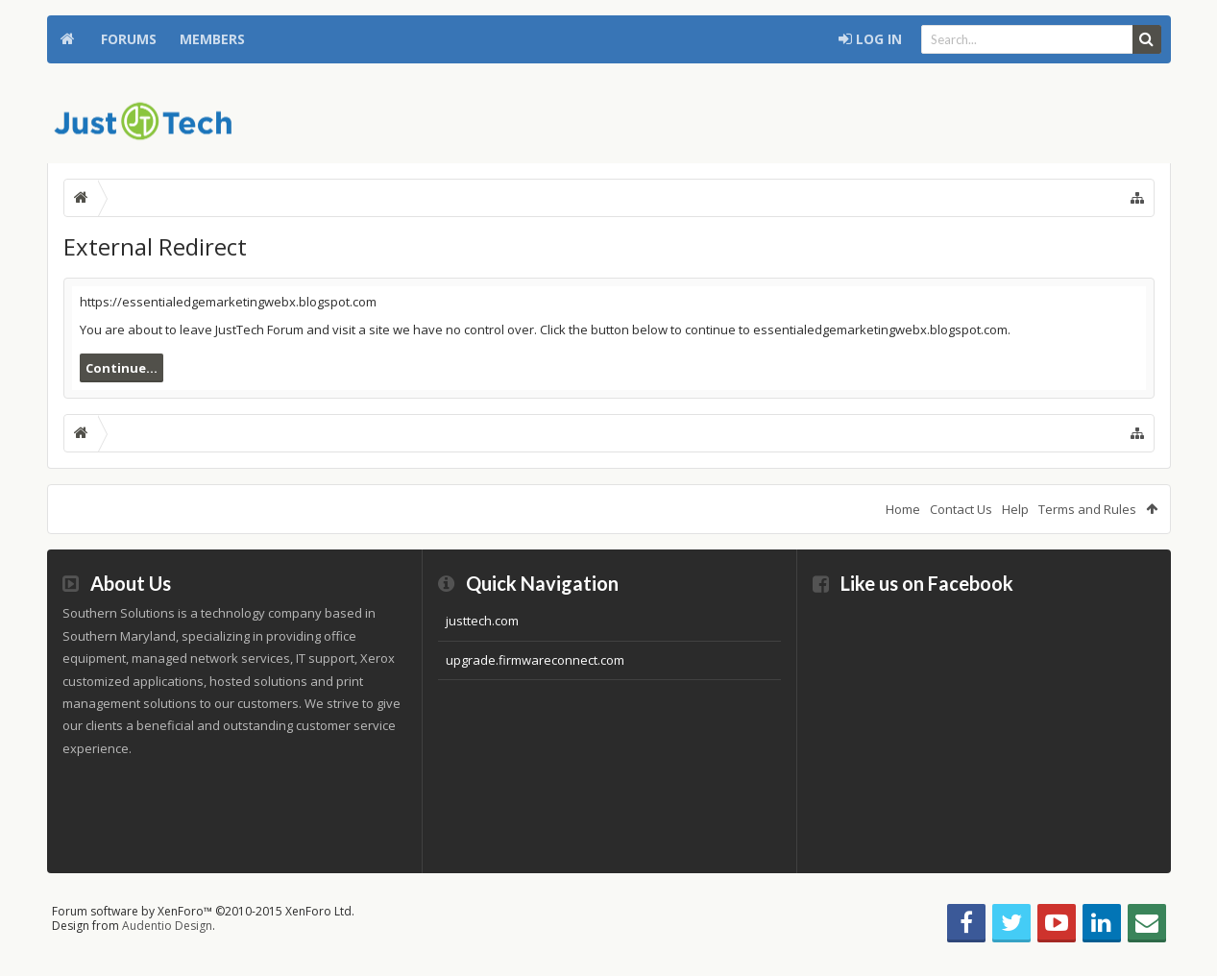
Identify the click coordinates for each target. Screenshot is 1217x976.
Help (1015, 509)
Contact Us (961, 509)
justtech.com (482, 620)
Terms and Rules (1087, 509)
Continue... (121, 368)
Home (68, 39)
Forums (129, 39)
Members (212, 39)
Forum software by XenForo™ (203, 911)
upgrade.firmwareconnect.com (535, 660)
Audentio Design (167, 925)
